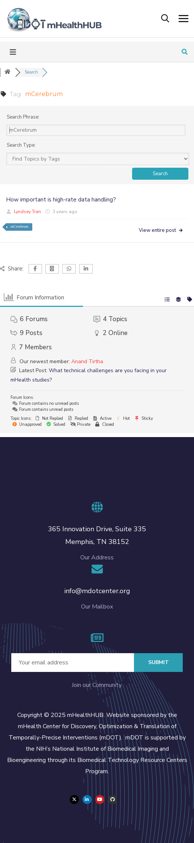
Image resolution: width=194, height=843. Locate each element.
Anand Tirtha (87, 361)
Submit (158, 662)
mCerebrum (20, 226)
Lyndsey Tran (27, 212)
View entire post (161, 230)
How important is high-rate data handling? (61, 199)
